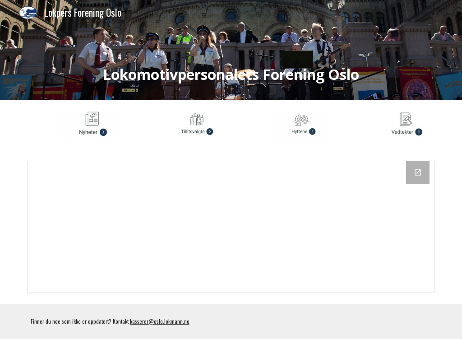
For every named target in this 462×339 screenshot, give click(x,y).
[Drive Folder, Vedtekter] (231, 227)
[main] (231, 62)
